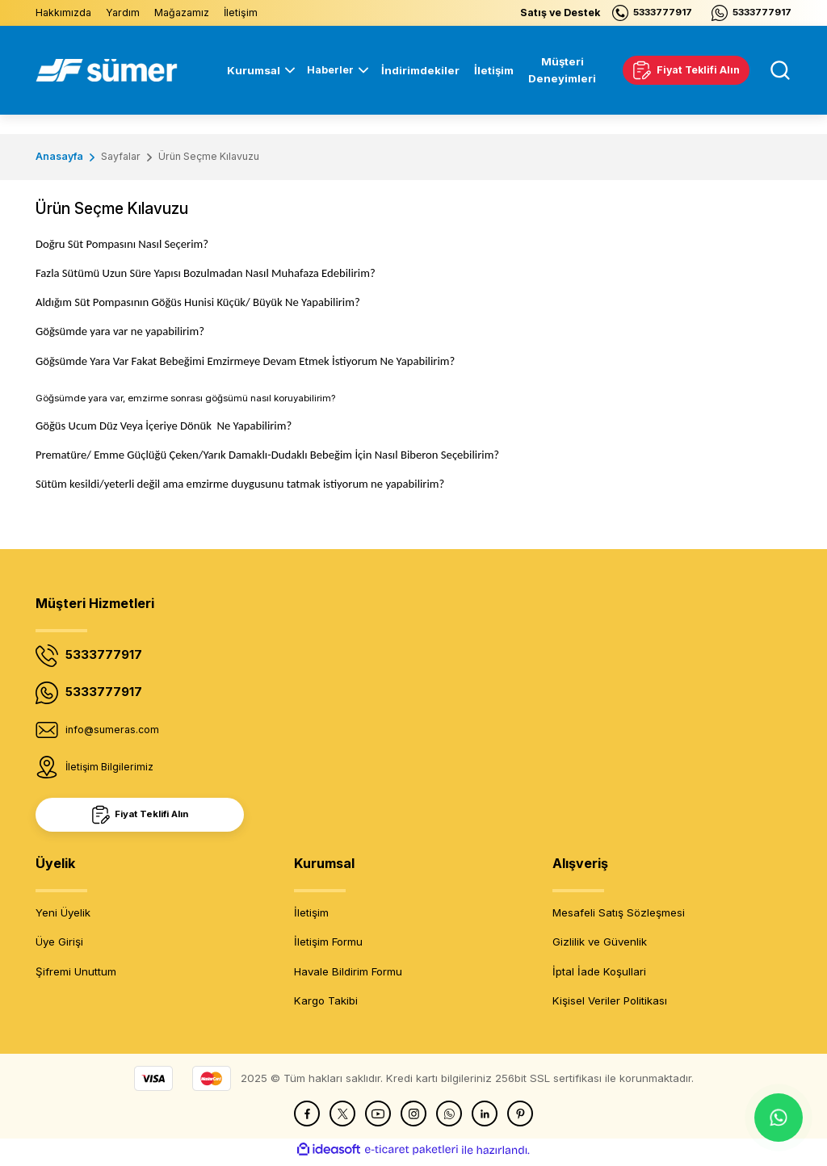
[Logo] (107, 70)
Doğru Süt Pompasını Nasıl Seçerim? (122, 244)
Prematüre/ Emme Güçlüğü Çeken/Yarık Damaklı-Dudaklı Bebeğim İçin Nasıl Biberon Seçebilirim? (267, 454)
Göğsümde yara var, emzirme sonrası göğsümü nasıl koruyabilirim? (185, 398)
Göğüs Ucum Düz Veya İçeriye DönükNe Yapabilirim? (164, 425)
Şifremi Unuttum (76, 976)
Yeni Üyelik (63, 917)
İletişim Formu (328, 946)
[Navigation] (335, 70)
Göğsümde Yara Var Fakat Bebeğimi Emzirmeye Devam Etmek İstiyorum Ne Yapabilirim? (245, 361)
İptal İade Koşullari (599, 976)
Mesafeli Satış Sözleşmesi (618, 917)
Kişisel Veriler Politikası (609, 1005)
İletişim (311, 917)
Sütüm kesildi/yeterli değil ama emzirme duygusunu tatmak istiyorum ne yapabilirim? (240, 483)
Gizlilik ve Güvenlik (599, 946)
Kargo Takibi (326, 1005)
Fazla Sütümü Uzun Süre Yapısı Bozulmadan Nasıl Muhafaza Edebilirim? (206, 273)
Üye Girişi (59, 946)
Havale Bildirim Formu (348, 976)
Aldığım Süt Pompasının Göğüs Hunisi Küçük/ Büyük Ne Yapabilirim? (198, 302)
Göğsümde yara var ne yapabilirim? (120, 331)
